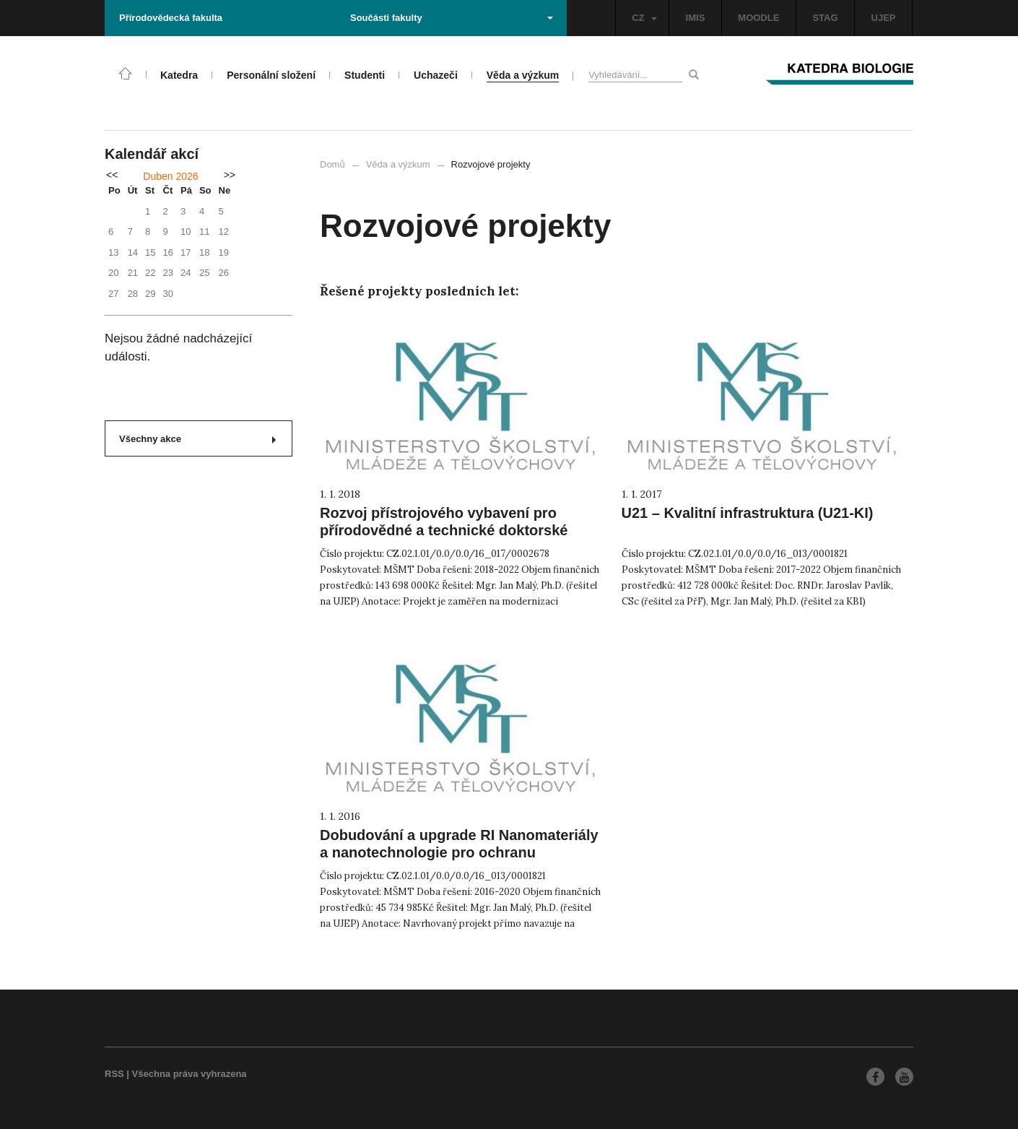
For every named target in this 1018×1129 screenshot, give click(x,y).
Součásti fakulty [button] (451, 17)
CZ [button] (644, 17)
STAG (825, 17)
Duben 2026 (170, 176)
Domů (332, 164)
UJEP (883, 17)
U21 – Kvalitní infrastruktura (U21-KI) (748, 513)
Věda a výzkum (398, 164)
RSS (114, 1073)
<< (112, 175)
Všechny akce (197, 438)
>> (229, 175)
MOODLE (758, 17)
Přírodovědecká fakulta (170, 17)
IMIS (695, 17)
